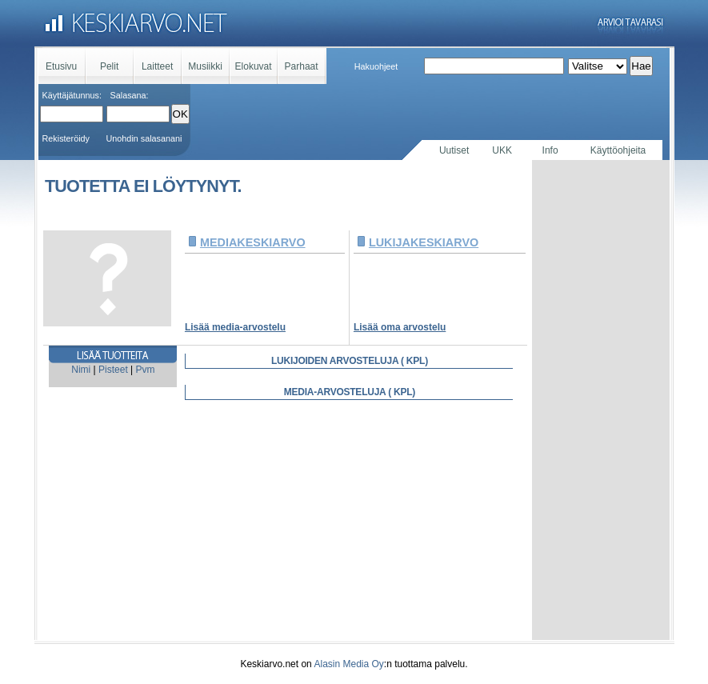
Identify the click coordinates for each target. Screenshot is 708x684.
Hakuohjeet (376, 66)
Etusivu (61, 66)
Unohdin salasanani (144, 138)
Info (550, 150)
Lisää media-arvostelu (235, 327)
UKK (502, 150)
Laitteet (157, 66)
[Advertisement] (601, 400)
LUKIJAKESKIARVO (423, 242)
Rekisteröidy (66, 138)
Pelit (109, 66)
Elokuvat (253, 66)
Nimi (80, 369)
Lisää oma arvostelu (400, 327)
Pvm (145, 369)
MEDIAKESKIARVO (253, 242)
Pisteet (113, 369)
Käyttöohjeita (618, 150)
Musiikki (205, 66)
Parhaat (301, 66)
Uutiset (454, 150)
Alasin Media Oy (348, 664)
